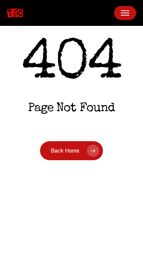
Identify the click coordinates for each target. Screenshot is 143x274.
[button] (125, 13)
